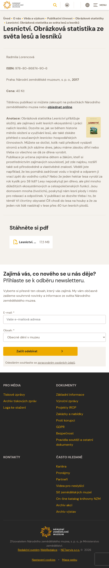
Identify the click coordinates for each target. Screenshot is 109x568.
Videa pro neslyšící (70, 486)
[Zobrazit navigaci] (99, 5)
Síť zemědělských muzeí (74, 492)
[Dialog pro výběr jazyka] (87, 5)
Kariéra (61, 466)
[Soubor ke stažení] (30, 242)
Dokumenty (66, 385)
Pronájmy (63, 473)
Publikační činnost (60, 18)
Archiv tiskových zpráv (19, 401)
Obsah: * (9, 330)
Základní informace (70, 394)
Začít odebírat (40, 351)
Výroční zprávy (67, 401)
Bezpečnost (65, 433)
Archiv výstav (66, 511)
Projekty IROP (66, 407)
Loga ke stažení (14, 407)
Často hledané (69, 457)
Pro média (12, 385)
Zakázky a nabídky (69, 414)
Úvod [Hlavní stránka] (6, 18)
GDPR (60, 427)
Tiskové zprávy (14, 394)
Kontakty (11, 457)
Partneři (62, 479)
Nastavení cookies (43, 560)
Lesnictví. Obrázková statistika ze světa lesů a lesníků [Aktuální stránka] (42, 22)
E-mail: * (8, 312)
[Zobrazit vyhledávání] (55, 5)
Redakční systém (28, 550)
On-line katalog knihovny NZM (78, 499)
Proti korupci (65, 420)
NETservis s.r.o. (70, 550)
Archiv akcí (64, 505)
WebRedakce (48, 550)
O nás (17, 18)
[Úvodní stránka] (13, 5)
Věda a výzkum (34, 18)
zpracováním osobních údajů (56, 362)
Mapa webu (69, 560)
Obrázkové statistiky (89, 18)
